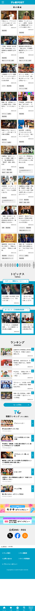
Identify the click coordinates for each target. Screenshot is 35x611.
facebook (17, 535)
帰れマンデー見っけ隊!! (8, 60)
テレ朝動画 (23, 553)
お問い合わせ (7, 558)
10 (8, 265)
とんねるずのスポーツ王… (25, 171)
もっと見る (17, 405)
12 (12, 265)
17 (24, 265)
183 (34, 265)
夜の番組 (11, 546)
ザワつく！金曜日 (6, 113)
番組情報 (4, 30)
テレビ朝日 (6, 553)
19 (29, 265)
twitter (10, 535)
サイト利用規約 (25, 558)
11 (10, 265)
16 (22, 265)
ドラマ (3, 86)
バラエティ (22, 227)
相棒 (3, 227)
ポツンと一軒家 (23, 88)
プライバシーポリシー (10, 564)
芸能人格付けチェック (25, 230)
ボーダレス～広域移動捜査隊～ (15, 309)
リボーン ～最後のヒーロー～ (14, 281)
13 (15, 265)
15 (20, 265)
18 (27, 265)
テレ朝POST (17, 2)
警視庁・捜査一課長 (7, 172)
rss (25, 535)
